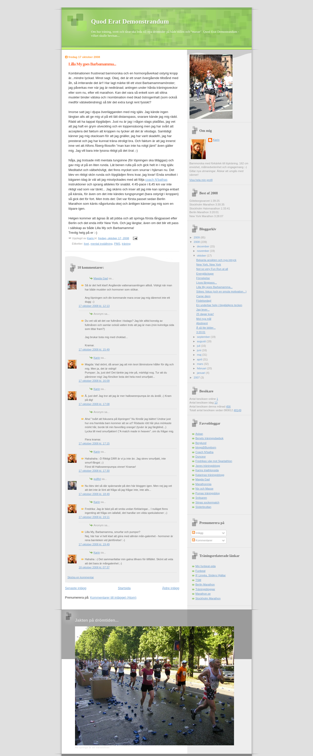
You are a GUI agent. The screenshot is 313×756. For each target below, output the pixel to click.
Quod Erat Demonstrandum (130, 21)
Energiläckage (205, 273)
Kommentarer (202, 540)
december (203, 246)
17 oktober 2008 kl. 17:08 (94, 404)
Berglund (201, 442)
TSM (198, 580)
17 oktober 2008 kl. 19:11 (94, 517)
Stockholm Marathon (208, 598)
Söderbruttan (203, 506)
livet (86, 243)
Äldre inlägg (170, 588)
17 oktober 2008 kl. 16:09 (94, 380)
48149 (237, 410)
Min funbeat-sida (206, 566)
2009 (197, 237)
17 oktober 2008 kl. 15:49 (94, 349)
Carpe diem (203, 296)
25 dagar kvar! (205, 314)
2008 (197, 241)
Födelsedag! (203, 300)
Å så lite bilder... (206, 327)
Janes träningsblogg (208, 465)
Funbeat (201, 570)
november (203, 250)
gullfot (97, 478)
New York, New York (208, 264)
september (204, 336)
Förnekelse (203, 278)
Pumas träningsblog (208, 493)
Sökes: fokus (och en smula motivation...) (221, 291)
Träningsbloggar (205, 589)
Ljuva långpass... (206, 282)
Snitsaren (201, 497)
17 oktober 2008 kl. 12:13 (94, 305)
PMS (117, 243)
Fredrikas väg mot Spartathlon (214, 461)
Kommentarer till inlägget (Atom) (113, 597)
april (200, 359)
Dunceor (201, 456)
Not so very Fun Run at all (212, 268)
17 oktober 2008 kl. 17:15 (94, 443)
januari (201, 372)
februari (202, 368)
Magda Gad (101, 278)
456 (228, 406)
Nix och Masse (204, 488)
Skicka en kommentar (81, 577)
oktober (202, 255)
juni (199, 350)
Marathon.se (203, 593)
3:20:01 (200, 332)
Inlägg (197, 532)
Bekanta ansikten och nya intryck (216, 260)
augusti (202, 341)
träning (126, 243)
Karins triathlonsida (207, 470)
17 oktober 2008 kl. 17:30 (94, 470)
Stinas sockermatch (207, 502)
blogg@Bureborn (206, 447)
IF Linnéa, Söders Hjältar (211, 575)
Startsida (124, 588)
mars (200, 363)
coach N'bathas (156, 179)
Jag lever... (202, 309)
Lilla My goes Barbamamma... (214, 287)
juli (199, 345)
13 (215, 402)
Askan (199, 433)
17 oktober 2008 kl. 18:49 (94, 494)
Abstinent (202, 323)
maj (199, 354)
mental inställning (102, 243)
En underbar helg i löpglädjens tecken (219, 305)
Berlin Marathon (205, 584)
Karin (97, 357)
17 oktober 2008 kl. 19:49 (94, 544)
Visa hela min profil (201, 179)
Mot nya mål (203, 318)
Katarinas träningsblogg (210, 474)
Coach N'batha (205, 452)
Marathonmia (203, 484)
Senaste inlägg (75, 588)
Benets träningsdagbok (210, 438)
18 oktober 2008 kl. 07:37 (94, 567)
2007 (197, 377)
